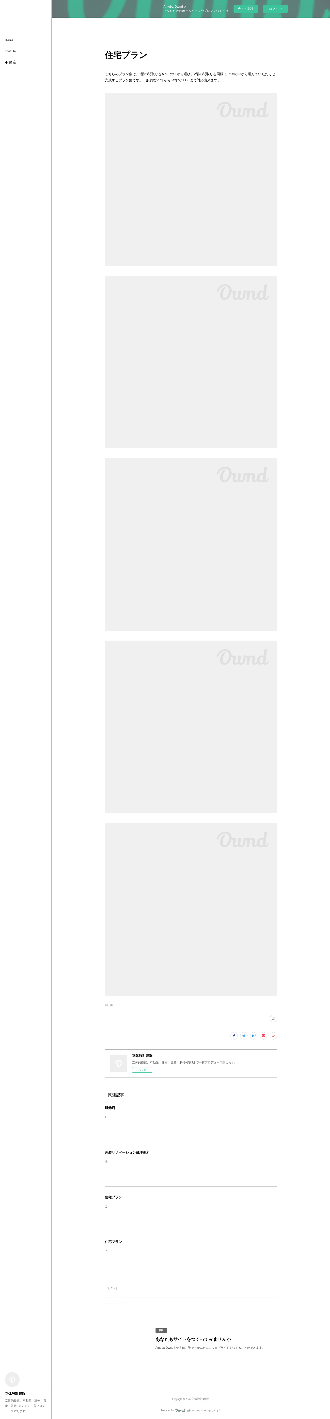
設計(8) (109, 1005)
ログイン (275, 9)
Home (9, 40)
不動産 (11, 62)
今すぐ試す (246, 8)
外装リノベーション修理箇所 (127, 1152)
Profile (10, 51)
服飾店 (110, 1108)
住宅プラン (113, 1197)
